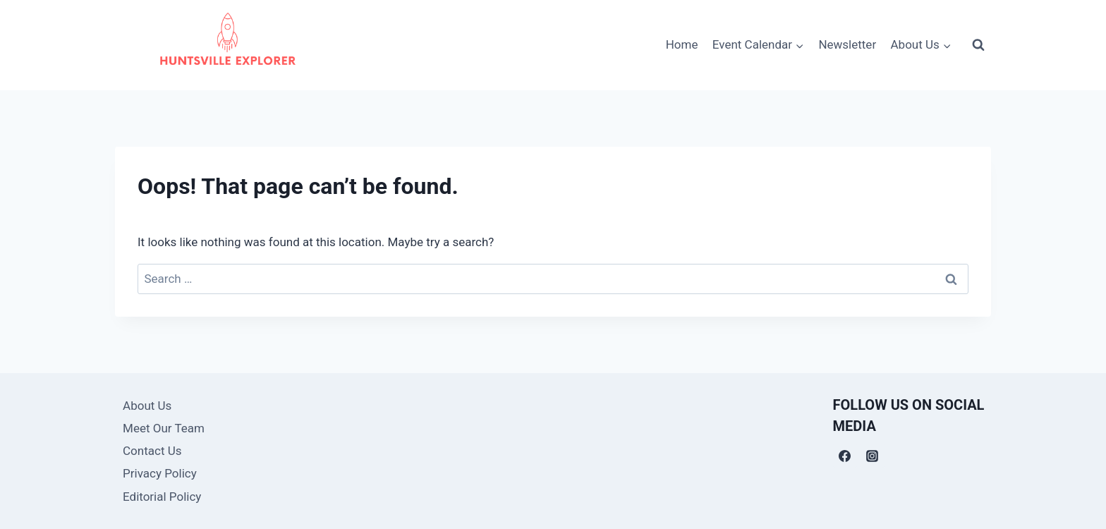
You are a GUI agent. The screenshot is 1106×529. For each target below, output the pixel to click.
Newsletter (847, 44)
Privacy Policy (160, 473)
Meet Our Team (164, 428)
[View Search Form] (978, 45)
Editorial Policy (162, 497)
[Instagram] (873, 456)
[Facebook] (845, 456)
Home (682, 44)
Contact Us (152, 451)
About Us (147, 406)
